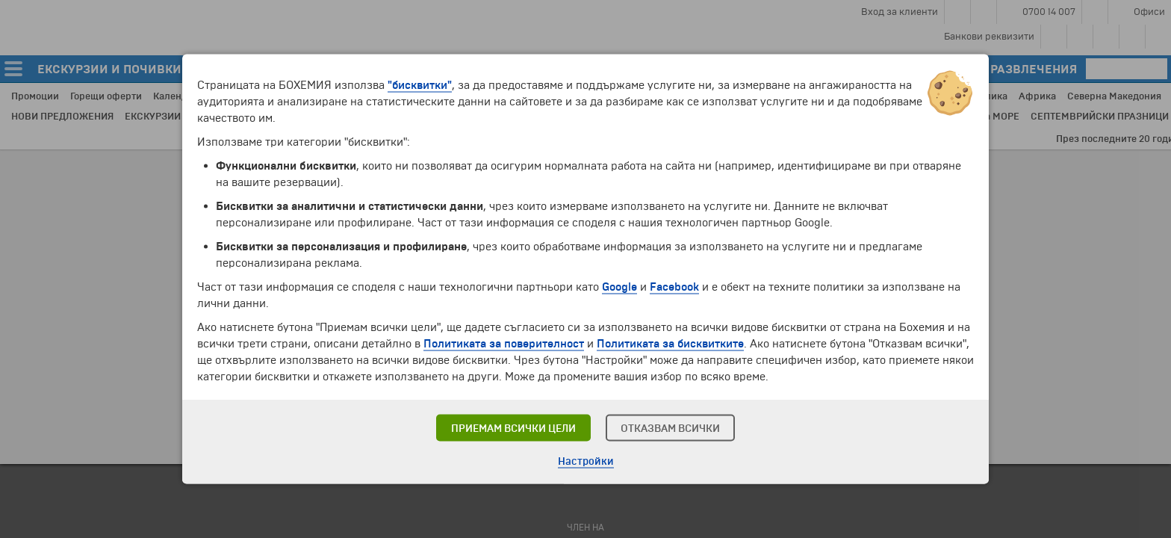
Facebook (674, 287)
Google (619, 287)
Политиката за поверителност (503, 343)
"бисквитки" (420, 85)
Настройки (586, 461)
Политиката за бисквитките (670, 343)
